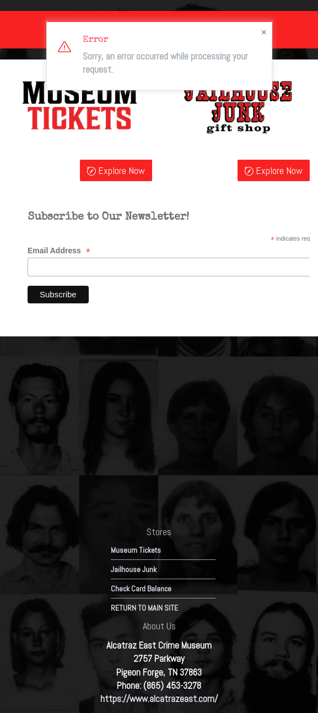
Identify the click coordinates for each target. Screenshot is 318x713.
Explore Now (116, 171)
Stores (159, 531)
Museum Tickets (136, 550)
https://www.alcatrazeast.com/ (159, 699)
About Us (159, 625)
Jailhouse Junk (134, 569)
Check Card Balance (141, 589)
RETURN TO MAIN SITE (144, 608)
